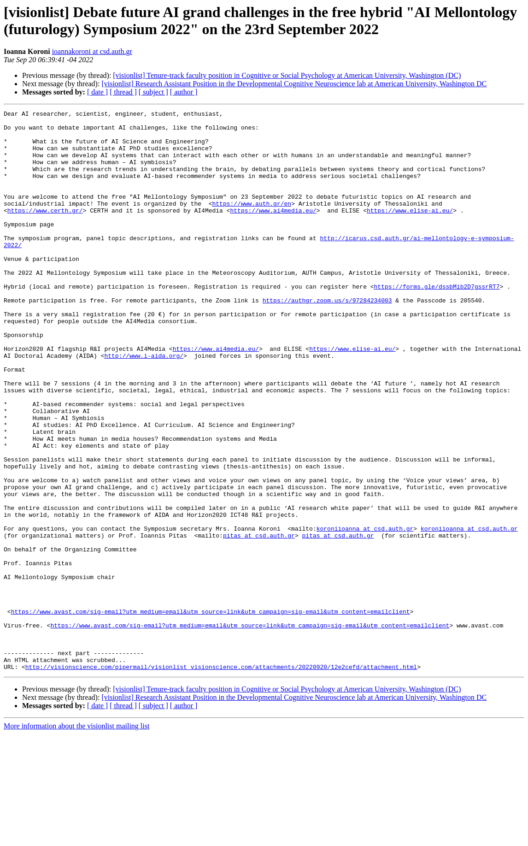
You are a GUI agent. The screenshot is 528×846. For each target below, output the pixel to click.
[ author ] (184, 92)
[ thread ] (123, 92)
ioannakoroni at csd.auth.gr (92, 51)
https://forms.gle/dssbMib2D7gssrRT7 (436, 322)
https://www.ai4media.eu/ (273, 231)
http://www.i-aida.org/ (143, 405)
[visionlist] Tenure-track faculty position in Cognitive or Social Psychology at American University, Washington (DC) (287, 75)
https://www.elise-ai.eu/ (410, 231)
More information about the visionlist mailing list (76, 838)
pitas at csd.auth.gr (259, 621)
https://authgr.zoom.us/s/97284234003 (327, 339)
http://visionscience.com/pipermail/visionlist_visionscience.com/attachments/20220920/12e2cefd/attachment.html (221, 779)
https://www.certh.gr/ (45, 231)
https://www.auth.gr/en (251, 223)
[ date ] (97, 92)
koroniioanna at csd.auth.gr (365, 613)
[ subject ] (153, 92)
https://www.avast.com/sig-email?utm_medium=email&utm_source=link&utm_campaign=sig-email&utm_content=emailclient (210, 712)
